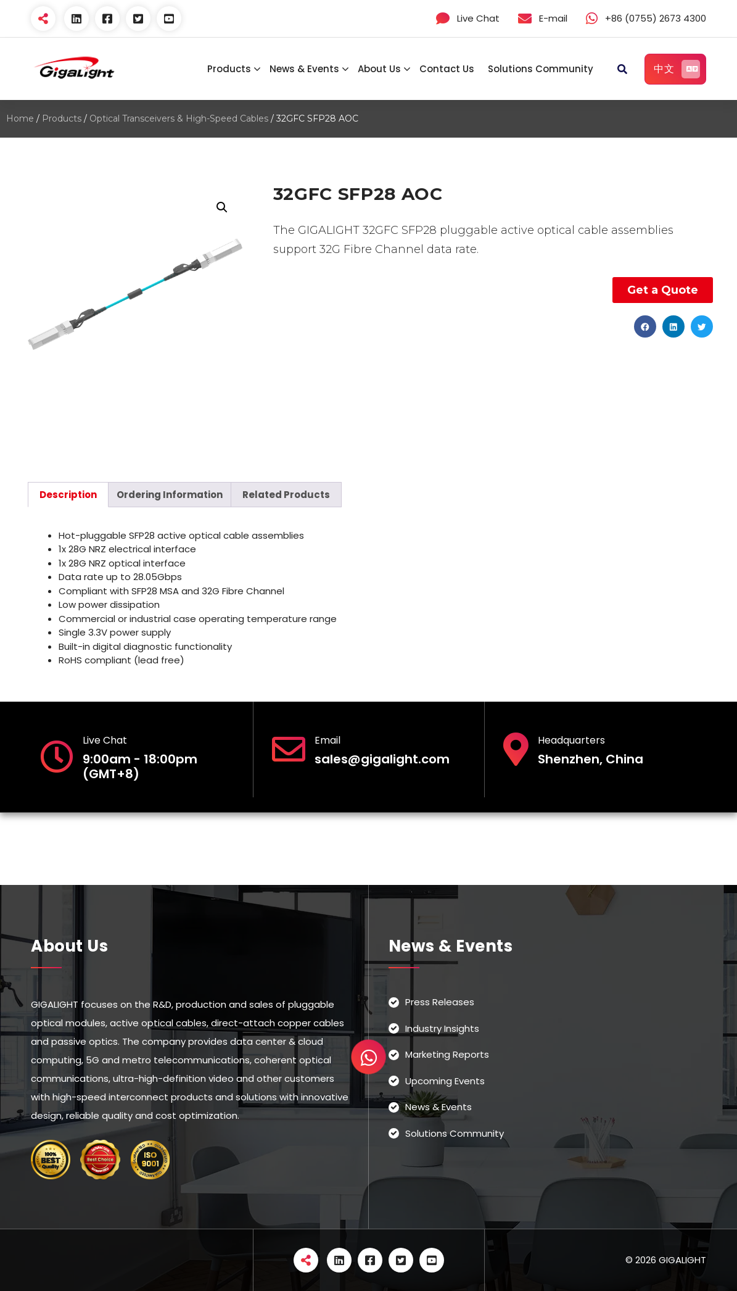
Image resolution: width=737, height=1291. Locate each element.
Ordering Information (170, 494)
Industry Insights (442, 1028)
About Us (379, 68)
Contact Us (446, 68)
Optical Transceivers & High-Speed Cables (178, 118)
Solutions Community (540, 68)
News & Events (304, 68)
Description (68, 494)
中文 (677, 69)
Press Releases (439, 1001)
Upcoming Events (445, 1080)
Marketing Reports (447, 1054)
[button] (645, 326)
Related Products (286, 494)
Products (229, 68)
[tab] (68, 494)
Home (20, 118)
